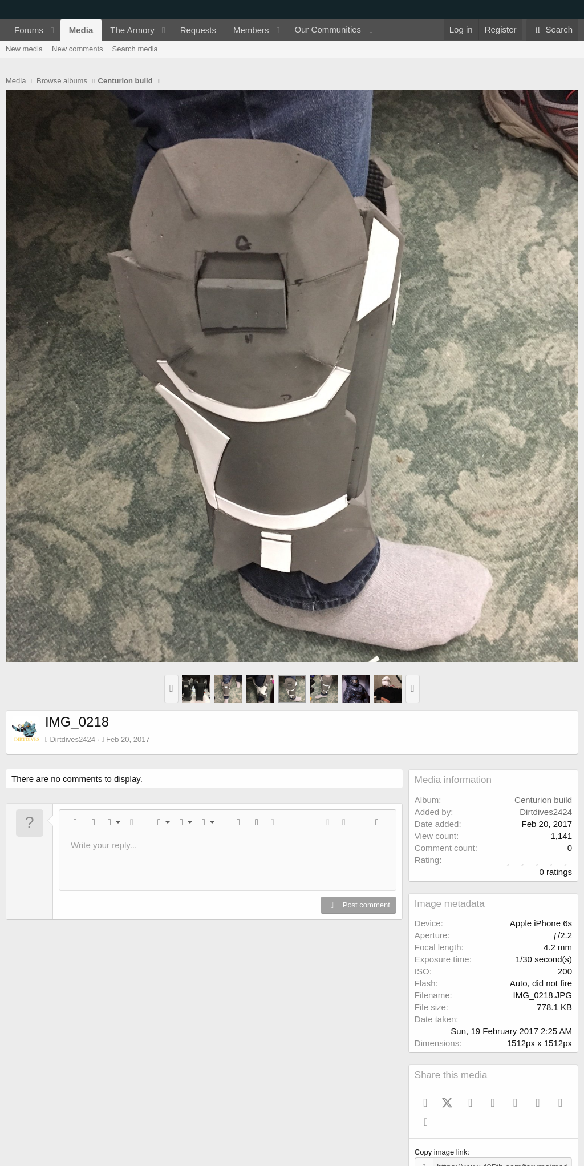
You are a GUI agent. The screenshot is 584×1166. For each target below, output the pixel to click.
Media (81, 30)
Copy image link (441, 1152)
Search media (135, 49)
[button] (52, 30)
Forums (28, 30)
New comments (77, 49)
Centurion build (543, 800)
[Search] (552, 30)
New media (24, 49)
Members (251, 30)
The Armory (132, 30)
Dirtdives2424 (72, 739)
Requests (198, 30)
